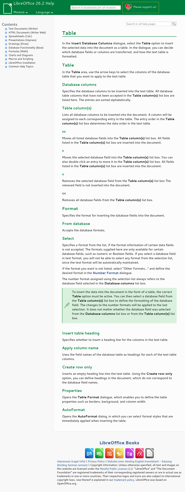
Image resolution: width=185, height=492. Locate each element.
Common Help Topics (21, 66)
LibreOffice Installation (22, 63)
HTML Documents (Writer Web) (27, 32)
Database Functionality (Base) (26, 47)
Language (43, 12)
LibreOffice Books (119, 442)
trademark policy (124, 480)
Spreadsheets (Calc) (20, 36)
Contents (9, 24)
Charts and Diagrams (21, 55)
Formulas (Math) (18, 51)
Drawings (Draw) (19, 44)
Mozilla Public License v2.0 (116, 468)
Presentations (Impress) (22, 40)
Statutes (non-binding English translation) (132, 461)
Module (18, 12)
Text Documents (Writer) (23, 28)
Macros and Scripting (21, 59)
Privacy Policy (96, 461)
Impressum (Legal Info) (71, 461)
